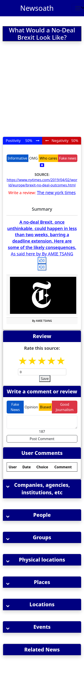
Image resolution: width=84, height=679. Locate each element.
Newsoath (37, 8)
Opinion (31, 407)
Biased (45, 407)
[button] (42, 488)
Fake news (67, 158)
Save (45, 378)
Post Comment (42, 438)
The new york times (56, 192)
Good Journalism (64, 407)
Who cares (48, 158)
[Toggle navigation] (78, 8)
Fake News (15, 407)
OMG (33, 158)
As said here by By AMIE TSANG (42, 254)
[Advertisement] (41, 89)
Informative (17, 158)
